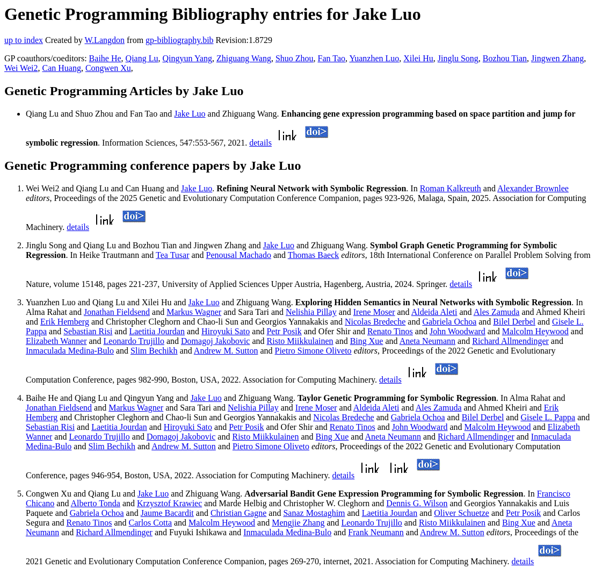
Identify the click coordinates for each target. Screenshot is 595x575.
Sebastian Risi (87, 331)
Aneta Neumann (427, 341)
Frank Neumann (376, 532)
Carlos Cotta (150, 522)
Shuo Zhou (294, 58)
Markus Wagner (193, 312)
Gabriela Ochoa (449, 321)
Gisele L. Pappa (547, 417)
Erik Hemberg (64, 321)
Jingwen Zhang (557, 58)
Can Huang (61, 68)
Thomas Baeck (313, 255)
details (260, 142)
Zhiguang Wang (243, 58)
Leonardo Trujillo (134, 341)
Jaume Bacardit (167, 513)
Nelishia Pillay (311, 312)
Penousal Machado (238, 255)
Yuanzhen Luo (374, 58)
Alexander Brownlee (533, 188)
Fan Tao (331, 58)
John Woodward (457, 331)
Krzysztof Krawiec (169, 503)
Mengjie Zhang (298, 522)
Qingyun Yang (187, 58)
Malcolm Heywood (535, 331)
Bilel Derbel (514, 321)
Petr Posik (283, 331)
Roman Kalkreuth (450, 188)
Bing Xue (366, 341)
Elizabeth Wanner (56, 341)
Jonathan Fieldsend (117, 312)
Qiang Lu (142, 58)
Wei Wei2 (21, 68)
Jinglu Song (458, 58)
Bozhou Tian (505, 58)
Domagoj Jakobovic (215, 341)
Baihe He (105, 58)
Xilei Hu (418, 58)
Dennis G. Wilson (416, 503)
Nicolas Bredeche (375, 321)
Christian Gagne (238, 513)
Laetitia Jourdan (157, 331)
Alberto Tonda (95, 503)
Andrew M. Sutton (226, 350)
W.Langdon (104, 40)
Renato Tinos (390, 331)
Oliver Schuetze (461, 513)
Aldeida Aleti (434, 312)
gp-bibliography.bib (180, 40)
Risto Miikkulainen (300, 341)
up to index (23, 40)
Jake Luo (189, 113)
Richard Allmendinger (510, 341)
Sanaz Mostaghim (314, 513)
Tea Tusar (172, 255)
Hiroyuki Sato (225, 331)
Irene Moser (374, 312)
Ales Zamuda (497, 312)
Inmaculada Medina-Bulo (70, 350)
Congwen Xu (108, 68)
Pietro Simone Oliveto (313, 350)
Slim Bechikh (154, 350)
